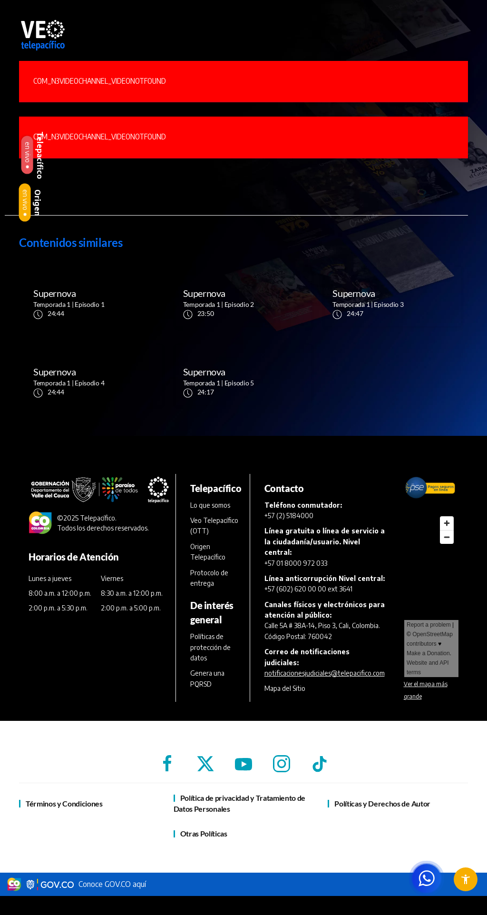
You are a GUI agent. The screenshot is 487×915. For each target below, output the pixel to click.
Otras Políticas (203, 833)
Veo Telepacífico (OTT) (214, 525)
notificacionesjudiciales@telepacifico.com (324, 673)
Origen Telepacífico (207, 551)
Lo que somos (210, 505)
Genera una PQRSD (207, 678)
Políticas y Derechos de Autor (382, 803)
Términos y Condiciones (64, 803)
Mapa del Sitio (284, 688)
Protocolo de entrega (209, 578)
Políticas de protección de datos (210, 647)
